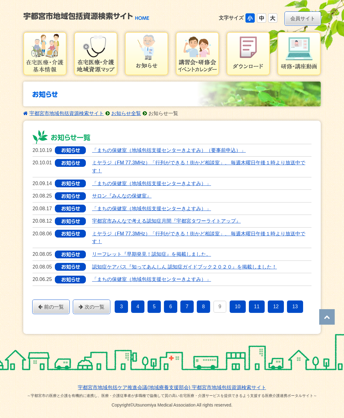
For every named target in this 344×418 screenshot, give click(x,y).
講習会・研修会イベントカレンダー (197, 53)
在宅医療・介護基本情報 (45, 53)
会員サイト (302, 18)
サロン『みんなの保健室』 (122, 195)
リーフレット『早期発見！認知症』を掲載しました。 (151, 254)
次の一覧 (91, 306)
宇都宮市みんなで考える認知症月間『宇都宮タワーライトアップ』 (166, 221)
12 (276, 306)
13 (295, 306)
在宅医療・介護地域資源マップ (95, 53)
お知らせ (146, 53)
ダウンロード (248, 53)
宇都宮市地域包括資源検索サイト (66, 113)
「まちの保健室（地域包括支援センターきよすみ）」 (151, 183)
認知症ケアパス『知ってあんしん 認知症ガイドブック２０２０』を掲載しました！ (184, 266)
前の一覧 (51, 306)
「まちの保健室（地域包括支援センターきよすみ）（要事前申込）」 (169, 150)
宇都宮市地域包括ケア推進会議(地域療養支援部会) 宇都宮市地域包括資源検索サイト (172, 387)
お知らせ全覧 (126, 113)
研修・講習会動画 (299, 53)
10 (237, 306)
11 (257, 306)
